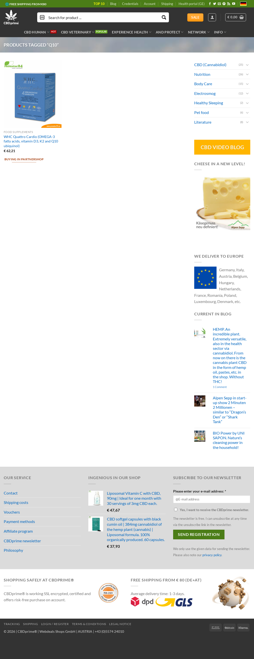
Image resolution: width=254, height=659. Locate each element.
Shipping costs (16, 502)
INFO (220, 32)
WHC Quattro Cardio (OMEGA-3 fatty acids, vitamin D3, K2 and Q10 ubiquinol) (31, 141)
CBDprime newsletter (22, 540)
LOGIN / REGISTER (55, 624)
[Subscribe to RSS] (228, 4)
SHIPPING (30, 624)
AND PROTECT (170, 32)
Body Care (203, 83)
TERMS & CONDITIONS (89, 624)
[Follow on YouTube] (233, 4)
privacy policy (212, 555)
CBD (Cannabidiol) (210, 64)
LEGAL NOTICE (120, 624)
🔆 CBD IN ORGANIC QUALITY (26, 2)
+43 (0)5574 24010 (109, 631)
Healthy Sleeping (208, 102)
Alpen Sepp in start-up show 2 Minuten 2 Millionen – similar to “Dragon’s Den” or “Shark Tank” (230, 409)
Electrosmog (205, 93)
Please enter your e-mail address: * (199, 491)
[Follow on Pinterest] (223, 4)
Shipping (167, 4)
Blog (113, 4)
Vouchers (12, 512)
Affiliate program (18, 531)
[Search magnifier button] (163, 17)
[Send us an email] (219, 4)
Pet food (201, 112)
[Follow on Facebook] (209, 4)
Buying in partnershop (24, 159)
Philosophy (13, 550)
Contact (11, 493)
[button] (235, 17)
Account (150, 4)
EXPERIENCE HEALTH (131, 32)
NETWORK (199, 32)
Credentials (130, 4)
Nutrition (202, 74)
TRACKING (12, 624)
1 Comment (227, 386)
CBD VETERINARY (78, 32)
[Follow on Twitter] (214, 4)
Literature (202, 121)
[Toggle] (247, 64)
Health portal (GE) (192, 4)
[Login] (212, 17)
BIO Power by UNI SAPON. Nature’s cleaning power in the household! (229, 440)
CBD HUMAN (36, 32)
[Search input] (103, 17)
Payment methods (19, 521)
